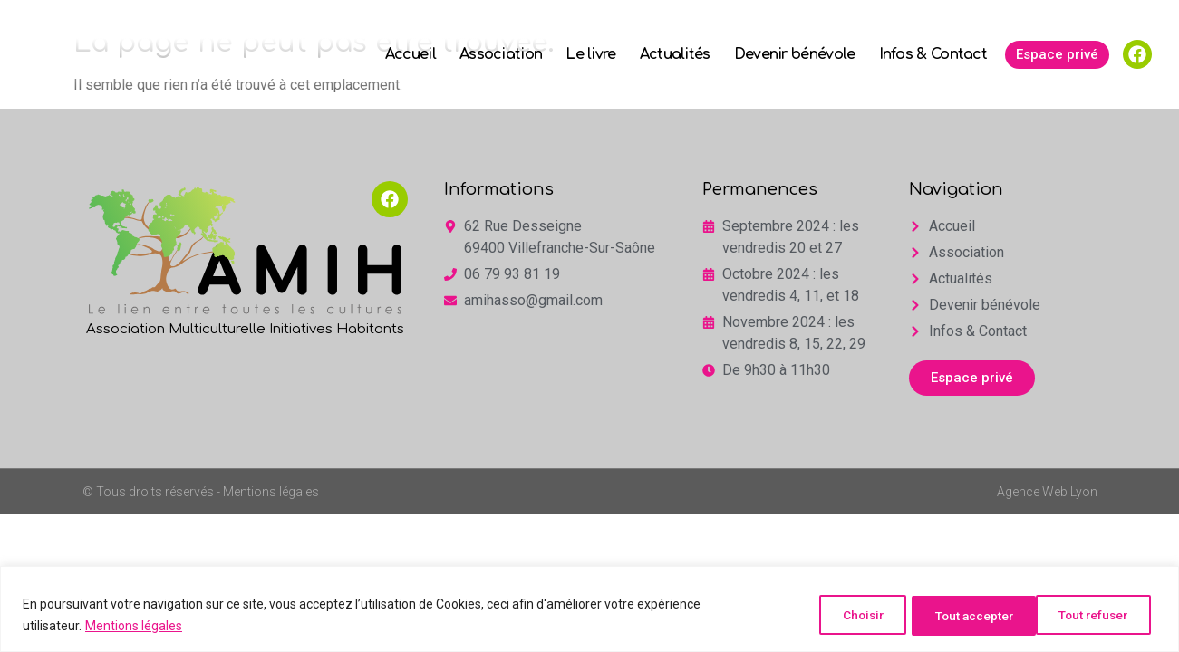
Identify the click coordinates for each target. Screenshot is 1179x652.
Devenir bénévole (794, 54)
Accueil (410, 54)
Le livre (590, 54)
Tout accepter (1089, 615)
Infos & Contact (933, 54)
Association (500, 54)
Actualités (675, 54)
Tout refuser (953, 615)
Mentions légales (133, 625)
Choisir (835, 615)
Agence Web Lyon (1047, 491)
